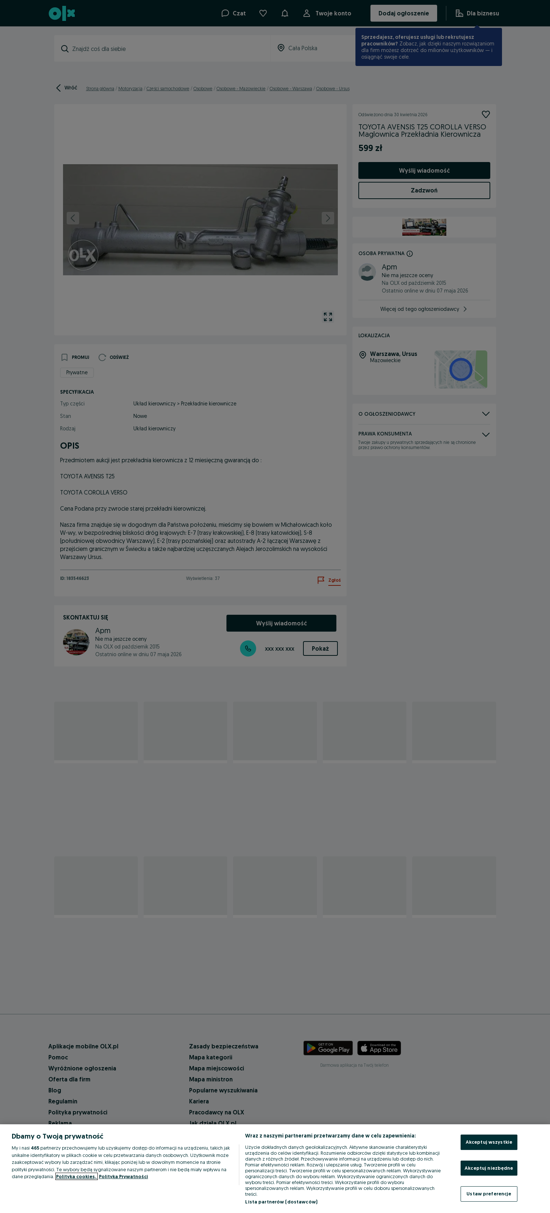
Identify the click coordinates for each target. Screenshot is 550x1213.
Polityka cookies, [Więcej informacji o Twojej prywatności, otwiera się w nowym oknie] (76, 1176)
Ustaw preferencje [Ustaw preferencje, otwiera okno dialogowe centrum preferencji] (488, 1194)
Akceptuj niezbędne (489, 1168)
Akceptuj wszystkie (489, 1142)
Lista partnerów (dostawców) (281, 1202)
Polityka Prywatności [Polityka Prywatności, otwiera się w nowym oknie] (123, 1176)
